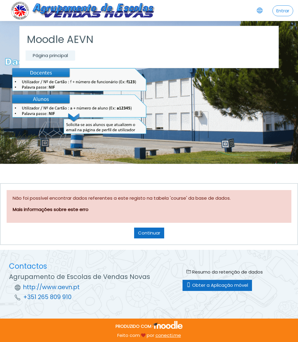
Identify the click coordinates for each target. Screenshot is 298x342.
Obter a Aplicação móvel (217, 285)
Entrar (282, 11)
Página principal (50, 55)
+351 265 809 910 (47, 297)
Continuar (149, 233)
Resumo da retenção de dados (224, 272)
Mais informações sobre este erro (50, 209)
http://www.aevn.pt (51, 287)
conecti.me (168, 335)
